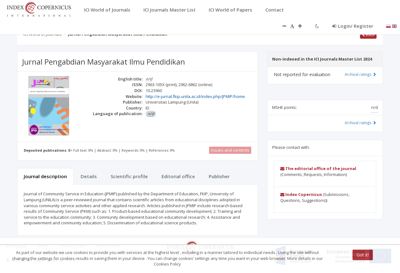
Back (368, 34)
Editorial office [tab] (178, 176)
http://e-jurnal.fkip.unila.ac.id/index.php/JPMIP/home (195, 96)
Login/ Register (352, 26)
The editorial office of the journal (318, 168)
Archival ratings (360, 74)
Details (89, 176)
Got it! (363, 255)
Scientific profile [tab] (129, 176)
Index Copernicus (301, 194)
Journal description (45, 176)
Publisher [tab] (219, 176)
